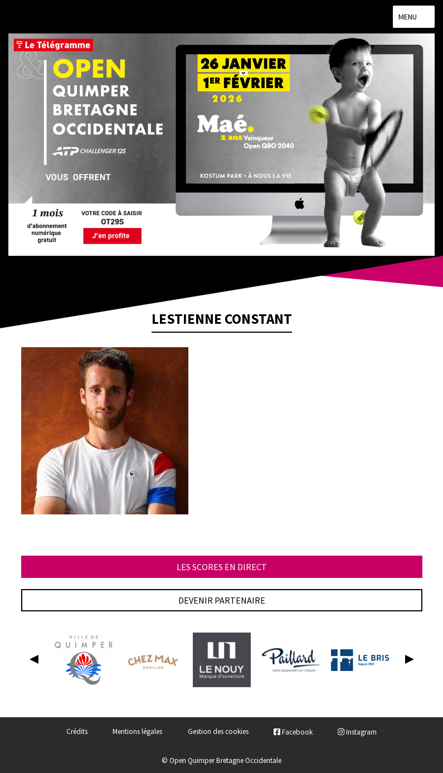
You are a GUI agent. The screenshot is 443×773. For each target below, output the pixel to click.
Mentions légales (137, 732)
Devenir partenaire (221, 600)
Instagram (357, 732)
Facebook (293, 732)
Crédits (76, 732)
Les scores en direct (222, 566)
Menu (413, 17)
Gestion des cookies (218, 732)
